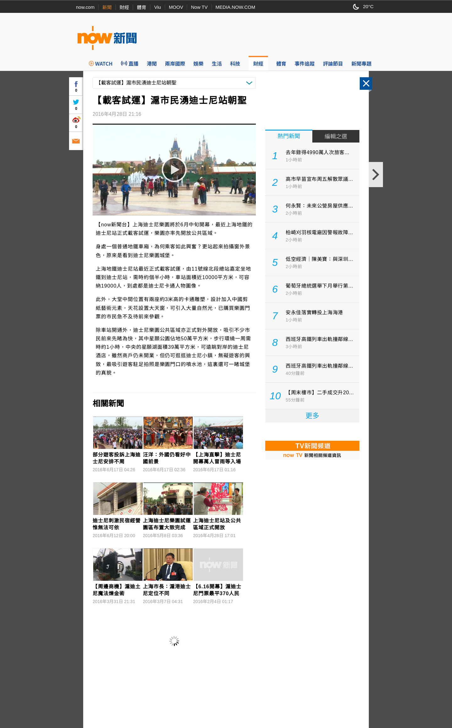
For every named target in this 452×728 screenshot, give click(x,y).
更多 (312, 416)
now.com (85, 7)
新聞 (107, 7)
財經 (124, 7)
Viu (157, 7)
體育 (141, 7)
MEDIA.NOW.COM (236, 7)
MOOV (176, 7)
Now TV (199, 7)
